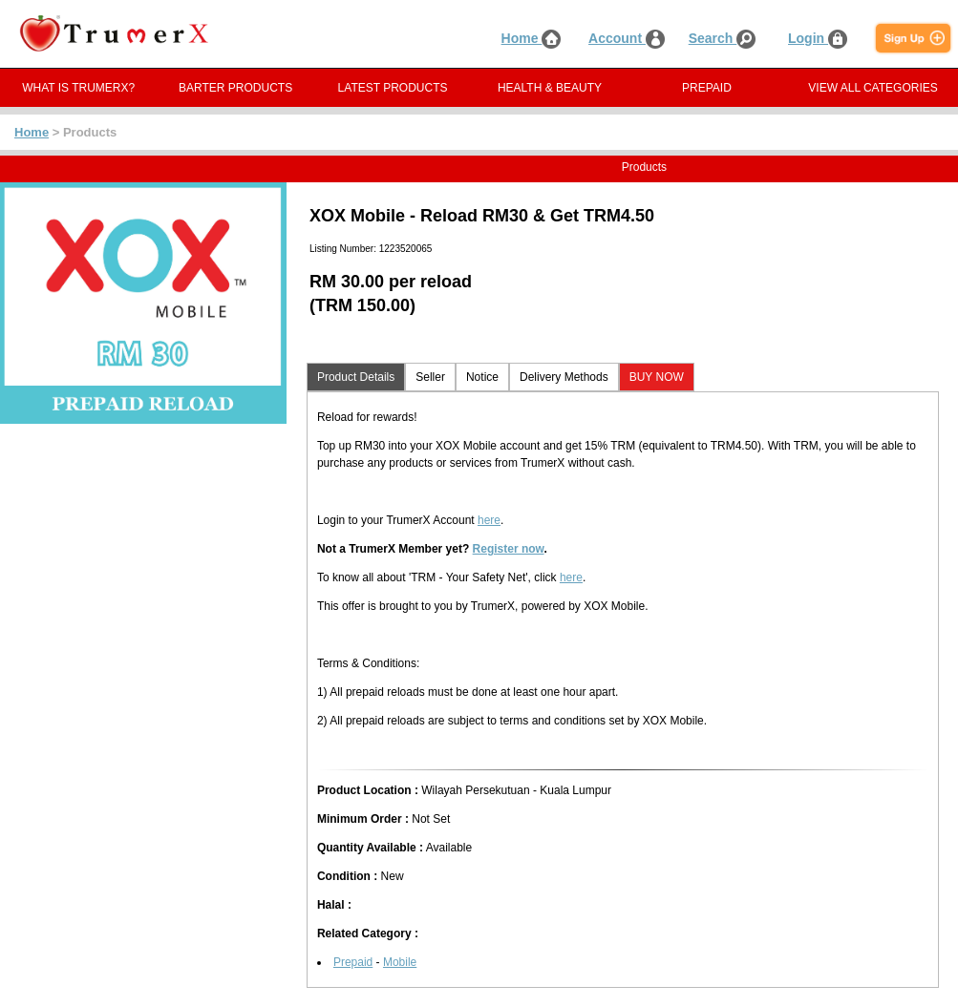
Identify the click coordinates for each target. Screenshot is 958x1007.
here (489, 520)
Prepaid (353, 962)
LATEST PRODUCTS (393, 87)
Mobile (399, 962)
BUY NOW (656, 377)
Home (531, 38)
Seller (430, 377)
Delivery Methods (564, 377)
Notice (482, 377)
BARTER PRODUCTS (235, 87)
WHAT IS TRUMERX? (78, 87)
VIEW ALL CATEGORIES (872, 87)
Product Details (355, 377)
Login (817, 38)
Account (626, 38)
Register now (508, 549)
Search (722, 38)
